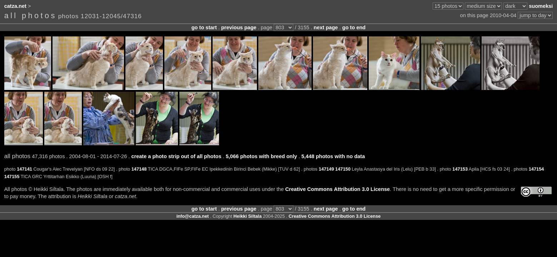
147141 (24, 169)
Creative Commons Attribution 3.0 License (337, 189)
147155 (12, 176)
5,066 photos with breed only (261, 156)
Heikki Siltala (247, 216)
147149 (326, 169)
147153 (460, 169)
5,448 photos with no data (333, 156)
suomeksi (541, 6)
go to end (353, 27)
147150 (342, 169)
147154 (536, 169)
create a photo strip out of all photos (176, 156)
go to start (204, 27)
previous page (239, 27)
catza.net (15, 6)
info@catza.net (192, 216)
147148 (139, 169)
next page (326, 27)
